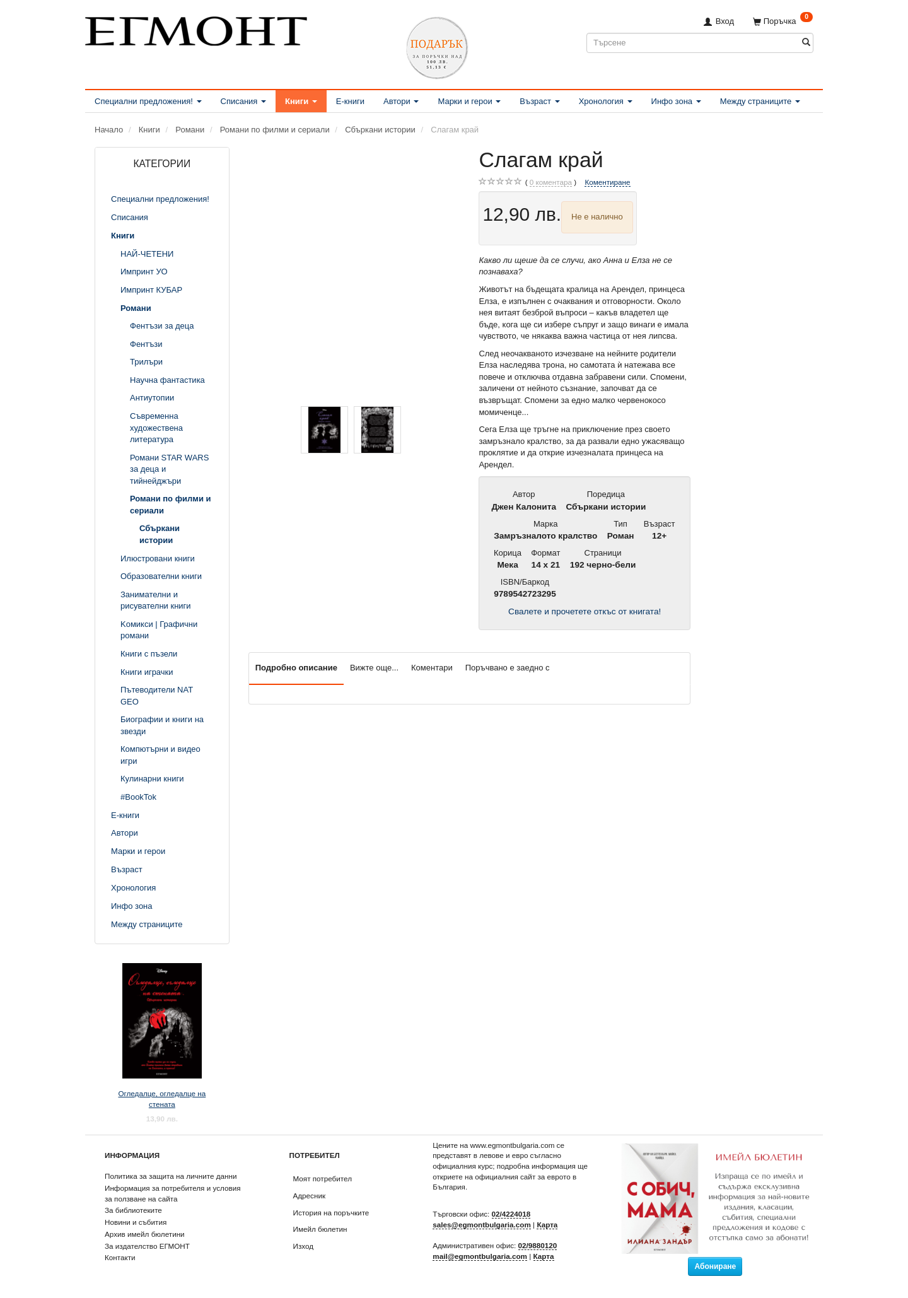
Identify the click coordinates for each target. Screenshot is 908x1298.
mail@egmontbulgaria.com (480, 1256)
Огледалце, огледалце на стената (162, 1098)
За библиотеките (133, 1210)
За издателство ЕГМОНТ (147, 1246)
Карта (547, 1224)
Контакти (120, 1257)
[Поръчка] (782, 21)
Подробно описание (296, 667)
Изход (303, 1246)
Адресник (309, 1195)
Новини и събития (135, 1222)
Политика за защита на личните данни (170, 1176)
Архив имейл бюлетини (145, 1234)
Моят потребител (322, 1178)
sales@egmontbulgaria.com (482, 1224)
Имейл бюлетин (320, 1229)
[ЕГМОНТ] (196, 29)
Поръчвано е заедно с (507, 667)
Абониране (715, 1266)
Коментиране (607, 182)
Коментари (432, 667)
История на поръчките (331, 1212)
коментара (551, 182)
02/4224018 (511, 1214)
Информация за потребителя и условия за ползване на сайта (173, 1193)
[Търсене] (806, 43)
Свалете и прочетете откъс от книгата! (584, 611)
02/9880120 (537, 1245)
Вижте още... (374, 667)
